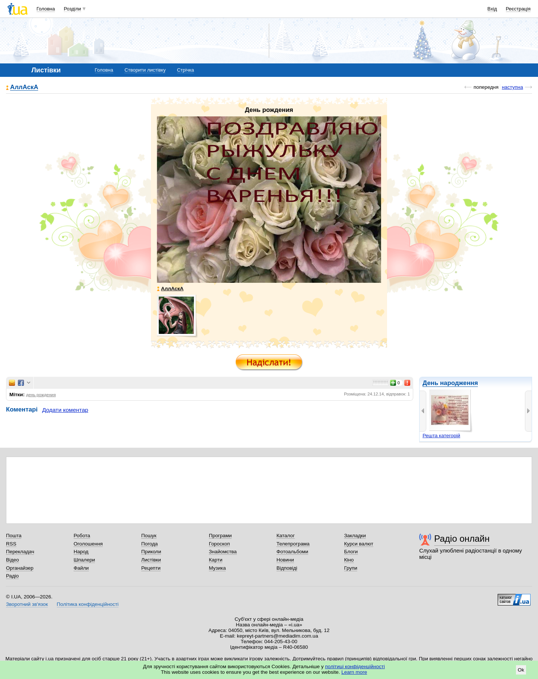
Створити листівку (145, 70)
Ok (521, 670)
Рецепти (151, 568)
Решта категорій (441, 435)
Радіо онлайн (462, 539)
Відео (12, 560)
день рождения (41, 394)
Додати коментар (65, 410)
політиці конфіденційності (355, 666)
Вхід (492, 9)
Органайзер (19, 568)
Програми (220, 535)
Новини (285, 560)
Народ (81, 551)
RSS (11, 544)
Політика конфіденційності (87, 604)
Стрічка (185, 70)
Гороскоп (219, 544)
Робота (82, 535)
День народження (450, 383)
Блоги (351, 551)
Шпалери (84, 560)
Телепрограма (293, 544)
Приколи (151, 551)
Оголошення (88, 544)
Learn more (354, 672)
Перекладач (20, 551)
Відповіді (286, 568)
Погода (149, 544)
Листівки (151, 560)
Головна (46, 9)
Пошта (13, 535)
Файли (81, 568)
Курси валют (358, 544)
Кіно (349, 560)
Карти (215, 560)
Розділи (72, 9)
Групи (350, 568)
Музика (217, 568)
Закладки (355, 535)
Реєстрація (518, 9)
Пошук (149, 535)
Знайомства (223, 551)
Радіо (12, 576)
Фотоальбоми (292, 551)
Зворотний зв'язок (27, 604)
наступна (512, 87)
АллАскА (24, 87)
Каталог (285, 535)
